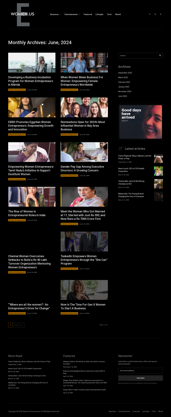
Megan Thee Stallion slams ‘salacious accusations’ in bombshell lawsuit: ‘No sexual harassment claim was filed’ (85, 381)
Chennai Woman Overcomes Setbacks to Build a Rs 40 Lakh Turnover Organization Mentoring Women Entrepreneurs (29, 261)
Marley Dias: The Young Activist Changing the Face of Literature (131, 195)
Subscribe (140, 378)
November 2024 (124, 91)
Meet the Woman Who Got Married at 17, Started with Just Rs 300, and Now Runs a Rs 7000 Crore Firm (83, 215)
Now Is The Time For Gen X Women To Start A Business (83, 306)
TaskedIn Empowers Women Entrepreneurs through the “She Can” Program (84, 260)
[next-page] (21, 325)
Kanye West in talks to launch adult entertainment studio (84, 389)
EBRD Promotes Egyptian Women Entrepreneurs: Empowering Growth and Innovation (30, 126)
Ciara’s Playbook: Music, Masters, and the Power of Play (29, 361)
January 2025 (123, 87)
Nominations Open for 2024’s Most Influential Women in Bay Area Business (83, 126)
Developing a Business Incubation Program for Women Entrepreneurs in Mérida (30, 81)
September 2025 (125, 72)
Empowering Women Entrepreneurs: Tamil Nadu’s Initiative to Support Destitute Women (31, 170)
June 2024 (122, 96)
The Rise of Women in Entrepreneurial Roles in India (26, 213)
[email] (140, 371)
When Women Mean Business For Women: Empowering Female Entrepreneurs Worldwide (82, 81)
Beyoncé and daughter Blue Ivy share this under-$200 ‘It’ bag (84, 372)
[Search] (160, 56)
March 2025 (123, 77)
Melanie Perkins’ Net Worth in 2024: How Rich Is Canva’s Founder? (84, 362)
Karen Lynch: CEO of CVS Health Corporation (25, 368)
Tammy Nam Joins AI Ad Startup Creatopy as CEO (131, 182)
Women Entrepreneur (17, 90)
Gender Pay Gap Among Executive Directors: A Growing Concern (82, 169)
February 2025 (124, 82)
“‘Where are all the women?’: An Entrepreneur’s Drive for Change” (29, 306)
